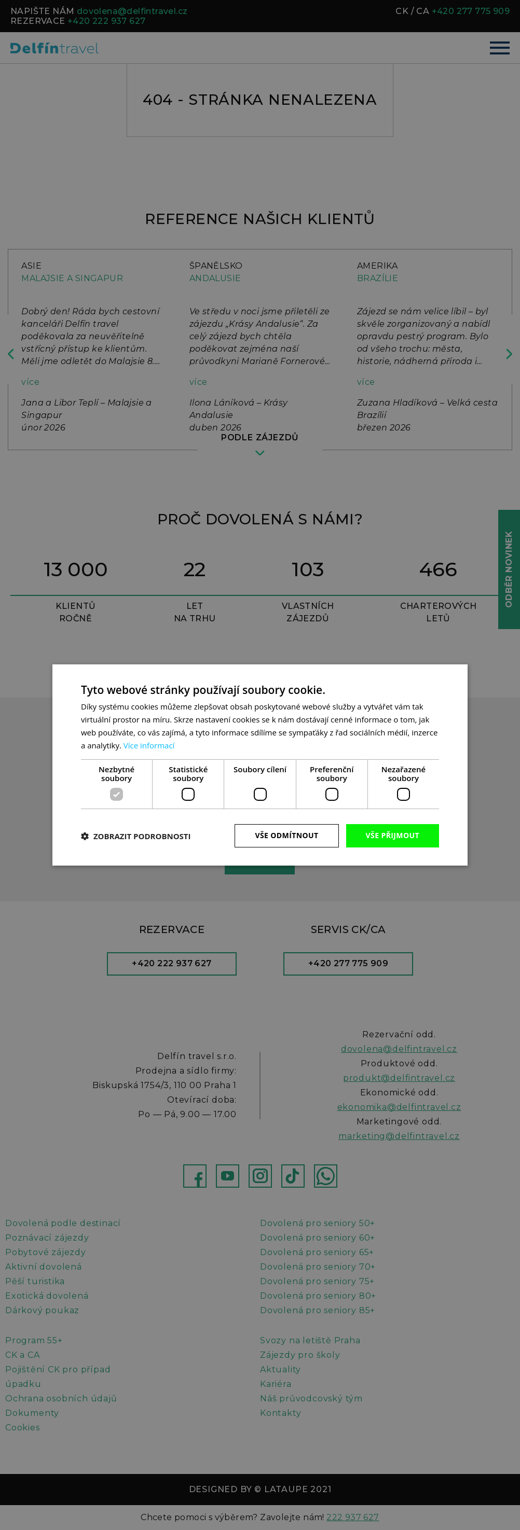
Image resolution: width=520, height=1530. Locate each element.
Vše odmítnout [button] (286, 835)
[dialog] (260, 765)
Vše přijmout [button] (392, 835)
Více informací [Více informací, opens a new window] (149, 745)
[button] (136, 836)
